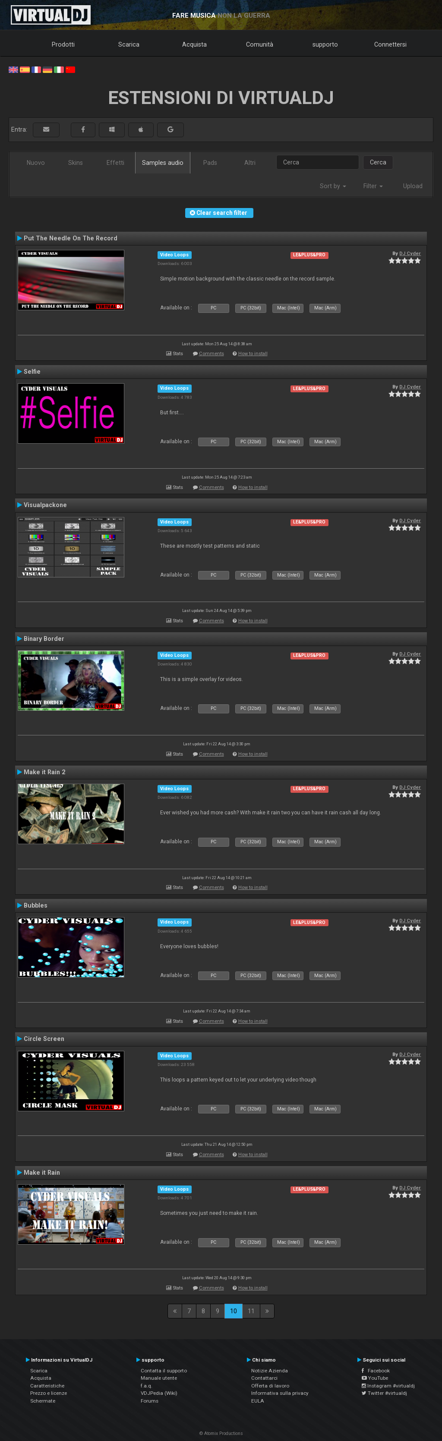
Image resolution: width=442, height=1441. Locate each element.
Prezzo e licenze (48, 1393)
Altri (250, 162)
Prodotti (63, 44)
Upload (413, 186)
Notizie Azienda (269, 1371)
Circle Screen (44, 1038)
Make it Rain (42, 1172)
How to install (253, 353)
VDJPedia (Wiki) (159, 1393)
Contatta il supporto (164, 1371)
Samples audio (162, 162)
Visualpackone (45, 504)
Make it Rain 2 (44, 772)
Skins (75, 162)
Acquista (194, 44)
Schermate (42, 1401)
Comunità (259, 44)
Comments (211, 353)
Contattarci (264, 1378)
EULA (257, 1401)
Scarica (128, 44)
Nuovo (36, 162)
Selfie (32, 371)
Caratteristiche (47, 1386)
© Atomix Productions (221, 1433)
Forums (149, 1401)
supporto (325, 44)
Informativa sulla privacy (280, 1393)
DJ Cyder (410, 253)
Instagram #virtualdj (388, 1386)
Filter (373, 186)
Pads (210, 162)
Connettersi (390, 44)
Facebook (376, 1371)
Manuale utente (159, 1378)
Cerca (378, 162)
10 (233, 1311)
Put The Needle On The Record (70, 238)
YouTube (375, 1378)
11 (251, 1311)
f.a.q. (146, 1386)
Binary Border (44, 638)
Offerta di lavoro (270, 1386)
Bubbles (35, 905)
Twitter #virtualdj (384, 1393)
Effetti (115, 162)
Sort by (333, 186)
